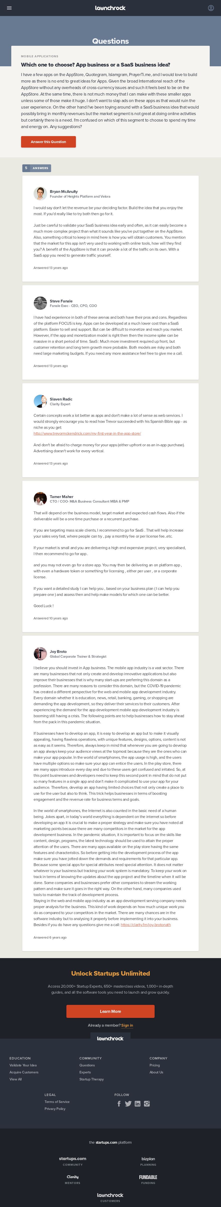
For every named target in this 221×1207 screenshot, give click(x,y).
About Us (157, 1072)
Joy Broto (58, 651)
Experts (85, 1072)
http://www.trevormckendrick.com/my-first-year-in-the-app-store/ (87, 433)
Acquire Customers (24, 1072)
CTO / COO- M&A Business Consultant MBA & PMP (89, 501)
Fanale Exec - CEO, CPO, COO (73, 306)
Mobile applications (39, 56)
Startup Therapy (91, 1079)
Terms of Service (57, 1101)
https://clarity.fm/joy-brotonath (146, 925)
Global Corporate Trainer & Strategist (78, 656)
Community (90, 1058)
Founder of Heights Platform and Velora (80, 196)
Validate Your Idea (23, 1065)
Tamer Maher (61, 497)
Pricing (155, 1065)
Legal (50, 1094)
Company (159, 1058)
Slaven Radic (61, 399)
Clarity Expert (60, 404)
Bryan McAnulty (64, 191)
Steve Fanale (61, 301)
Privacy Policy (55, 1108)
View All (16, 1079)
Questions (87, 1065)
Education (20, 1058)
